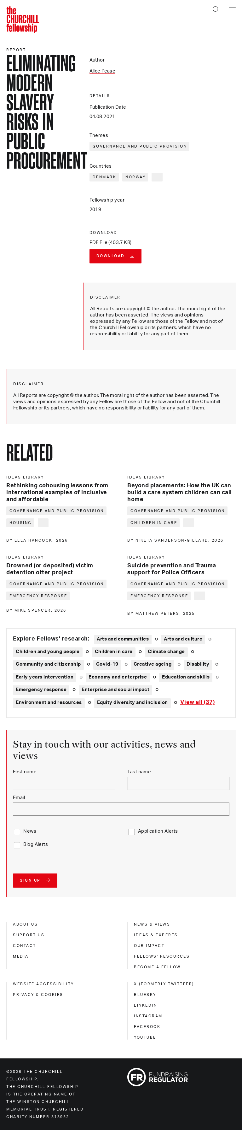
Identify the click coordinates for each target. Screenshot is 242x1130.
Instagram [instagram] (148, 1016)
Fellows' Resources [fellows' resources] (162, 956)
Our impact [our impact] (149, 946)
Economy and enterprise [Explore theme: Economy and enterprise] (118, 677)
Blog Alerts (35, 844)
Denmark (105, 177)
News (29, 831)
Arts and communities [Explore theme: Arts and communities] (123, 639)
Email (19, 797)
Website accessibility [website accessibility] (43, 984)
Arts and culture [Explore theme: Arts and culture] (183, 639)
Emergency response (38, 596)
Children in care (153, 523)
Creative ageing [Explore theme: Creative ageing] (153, 664)
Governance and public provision (140, 146)
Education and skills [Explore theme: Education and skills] (186, 677)
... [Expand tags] (157, 177)
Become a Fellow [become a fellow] (157, 967)
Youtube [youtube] (145, 1037)
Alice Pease (102, 71)
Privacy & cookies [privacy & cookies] (38, 995)
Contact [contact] (24, 946)
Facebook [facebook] (147, 1027)
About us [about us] (25, 924)
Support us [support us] (28, 935)
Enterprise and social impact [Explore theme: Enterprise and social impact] (115, 689)
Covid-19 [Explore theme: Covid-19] (107, 664)
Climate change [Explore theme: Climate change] (166, 651)
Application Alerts (158, 831)
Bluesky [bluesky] (145, 995)
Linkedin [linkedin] (145, 1005)
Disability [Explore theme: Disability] (198, 664)
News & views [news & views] (152, 924)
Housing (20, 523)
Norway (135, 177)
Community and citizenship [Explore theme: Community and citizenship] (48, 664)
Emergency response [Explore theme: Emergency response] (41, 689)
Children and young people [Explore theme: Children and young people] (48, 651)
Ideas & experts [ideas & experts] (156, 935)
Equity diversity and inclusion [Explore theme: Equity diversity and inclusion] (132, 702)
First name (25, 772)
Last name (139, 772)
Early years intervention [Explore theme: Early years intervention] (44, 677)
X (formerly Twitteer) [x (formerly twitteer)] (164, 984)
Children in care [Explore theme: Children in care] (114, 651)
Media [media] (21, 956)
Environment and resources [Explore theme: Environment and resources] (49, 702)
